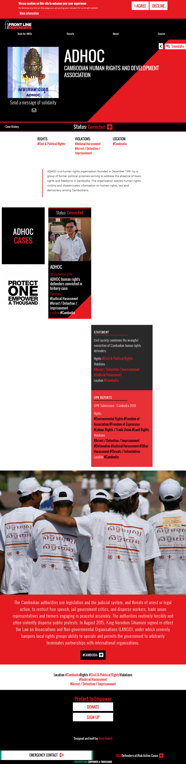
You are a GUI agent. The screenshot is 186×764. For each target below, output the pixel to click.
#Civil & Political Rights (51, 143)
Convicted (96, 126)
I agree (140, 6)
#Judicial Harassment (88, 143)
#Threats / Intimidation (125, 451)
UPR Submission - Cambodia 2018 (115, 405)
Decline (158, 6)
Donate (70, 34)
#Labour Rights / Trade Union (113, 429)
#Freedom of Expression (124, 423)
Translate (177, 46)
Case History (12, 127)
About (116, 34)
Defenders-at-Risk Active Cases (137, 755)
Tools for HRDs (24, 34)
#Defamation (102, 445)
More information (29, 13)
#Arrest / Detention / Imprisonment (87, 150)
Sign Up (93, 717)
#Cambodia (120, 143)
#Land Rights (140, 429)
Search (161, 34)
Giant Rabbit (105, 738)
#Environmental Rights (108, 418)
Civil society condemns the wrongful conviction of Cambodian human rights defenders (117, 345)
